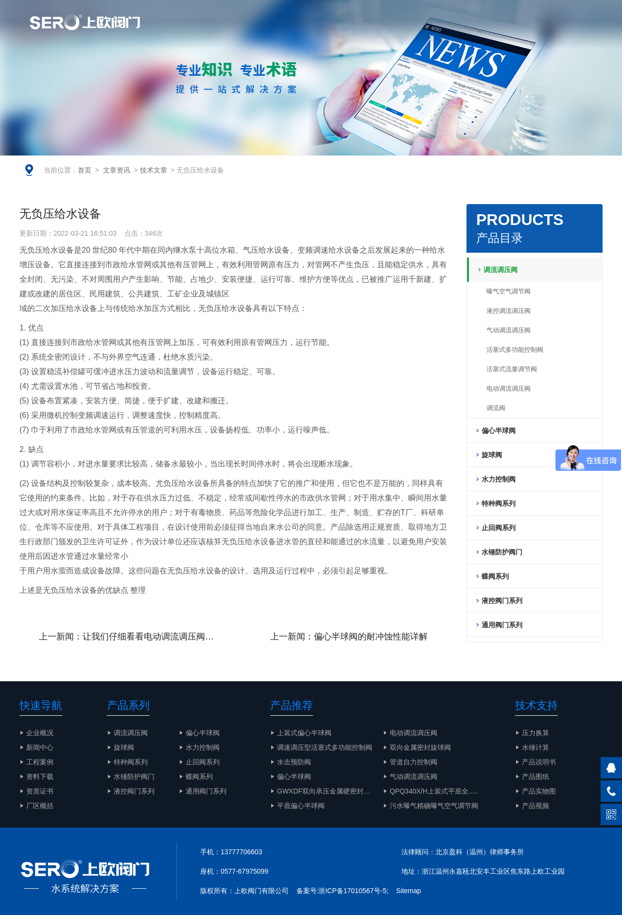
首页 (84, 170)
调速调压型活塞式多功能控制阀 (324, 747)
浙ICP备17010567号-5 (352, 891)
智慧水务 (383, 31)
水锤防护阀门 (134, 776)
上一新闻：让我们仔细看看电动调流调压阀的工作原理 (136, 636)
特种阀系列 (131, 762)
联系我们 (570, 31)
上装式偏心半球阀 (304, 733)
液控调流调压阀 (508, 310)
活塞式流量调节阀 (511, 369)
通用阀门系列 (206, 791)
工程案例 (473, 31)
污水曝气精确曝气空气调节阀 (434, 806)
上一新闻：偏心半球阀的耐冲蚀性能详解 (349, 636)
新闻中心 (39, 747)
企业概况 (242, 31)
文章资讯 (286, 31)
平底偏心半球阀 (301, 806)
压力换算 (535, 733)
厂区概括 (39, 806)
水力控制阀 (203, 747)
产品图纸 (535, 776)
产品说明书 (539, 762)
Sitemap (408, 891)
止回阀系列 (203, 762)
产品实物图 (521, 31)
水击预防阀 (294, 762)
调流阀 (495, 408)
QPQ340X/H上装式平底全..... (434, 791)
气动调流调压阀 (508, 330)
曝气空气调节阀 (508, 291)
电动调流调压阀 (508, 388)
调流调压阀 (131, 733)
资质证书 (39, 791)
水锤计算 (535, 747)
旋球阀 (124, 747)
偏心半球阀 (203, 733)
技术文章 (153, 170)
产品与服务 (335, 31)
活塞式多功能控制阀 (514, 349)
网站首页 (197, 31)
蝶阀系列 (199, 776)
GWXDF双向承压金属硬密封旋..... (328, 791)
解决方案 (428, 31)
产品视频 (535, 806)
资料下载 (39, 776)
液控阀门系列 (134, 791)
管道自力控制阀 (413, 762)
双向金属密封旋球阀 (420, 747)
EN (542, 9)
